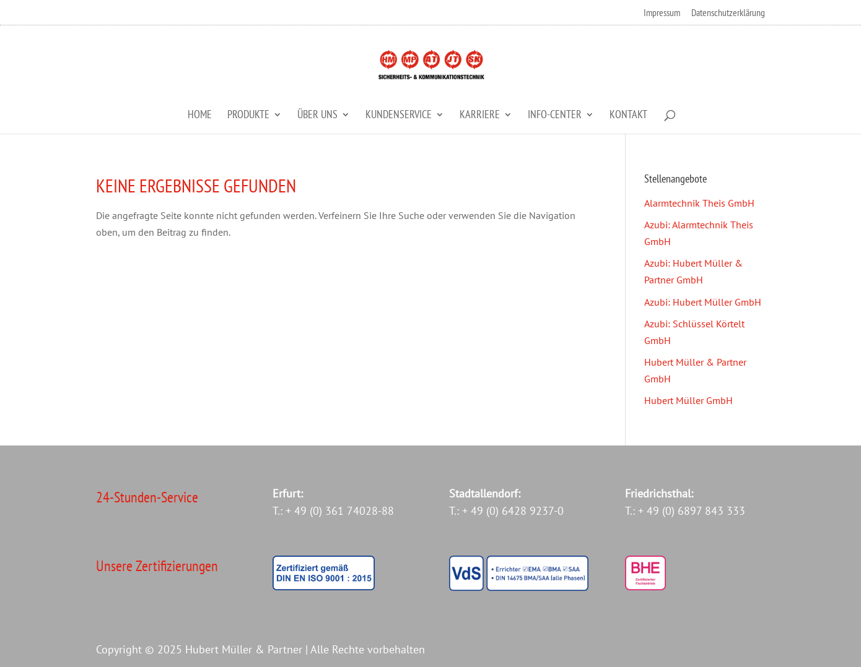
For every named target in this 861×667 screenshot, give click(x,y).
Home (200, 115)
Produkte (248, 115)
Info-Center (555, 115)
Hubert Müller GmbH (688, 400)
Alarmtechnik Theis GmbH (699, 203)
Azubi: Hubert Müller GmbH (702, 302)
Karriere (480, 115)
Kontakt (628, 115)
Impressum (662, 13)
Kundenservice (398, 115)
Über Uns (317, 115)
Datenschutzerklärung (728, 13)
